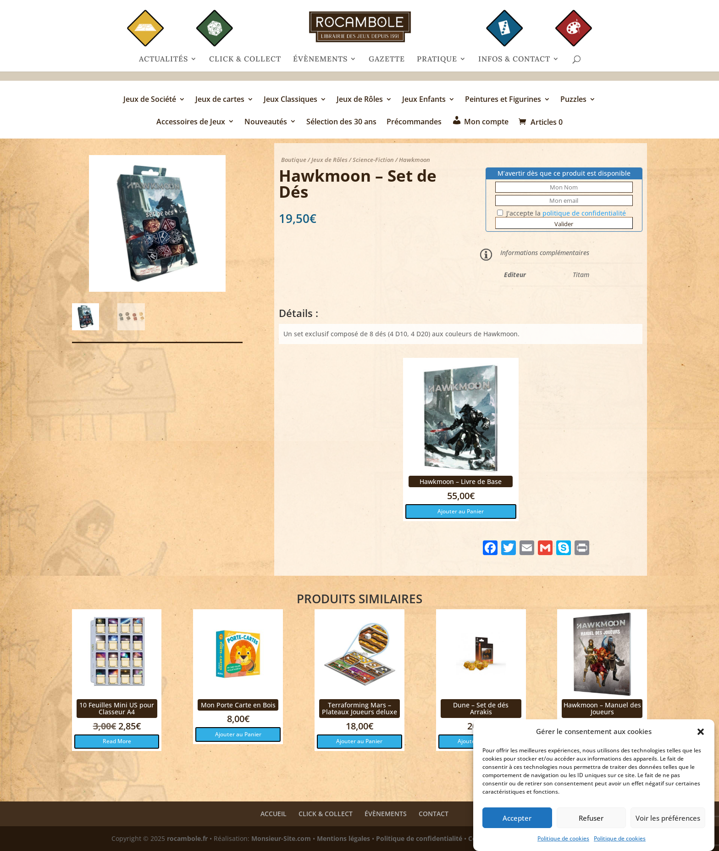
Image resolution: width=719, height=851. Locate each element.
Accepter (517, 818)
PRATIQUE (437, 59)
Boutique (293, 160)
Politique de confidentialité (419, 838)
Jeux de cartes (219, 100)
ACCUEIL (273, 813)
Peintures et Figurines (503, 100)
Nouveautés (265, 122)
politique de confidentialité (584, 213)
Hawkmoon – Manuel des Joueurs (602, 708)
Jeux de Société (149, 100)
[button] (700, 731)
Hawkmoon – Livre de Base (461, 481)
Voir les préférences (668, 818)
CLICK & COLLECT (245, 59)
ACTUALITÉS (163, 59)
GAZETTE (387, 59)
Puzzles (573, 100)
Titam (581, 274)
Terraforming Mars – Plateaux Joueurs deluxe (359, 708)
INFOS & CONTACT (514, 59)
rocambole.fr (187, 838)
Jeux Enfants (424, 100)
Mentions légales (343, 838)
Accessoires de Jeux (190, 122)
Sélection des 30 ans (341, 122)
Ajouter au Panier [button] (460, 511)
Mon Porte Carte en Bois (238, 705)
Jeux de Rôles (360, 100)
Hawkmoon (414, 160)
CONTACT (433, 813)
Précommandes (414, 122)
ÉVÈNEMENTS (320, 59)
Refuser (591, 818)
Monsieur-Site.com (281, 838)
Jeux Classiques (290, 100)
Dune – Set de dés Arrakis (481, 708)
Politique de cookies (563, 838)
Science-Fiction (373, 160)
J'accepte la (561, 213)
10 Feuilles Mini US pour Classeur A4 (116, 708)
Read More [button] (117, 741)
